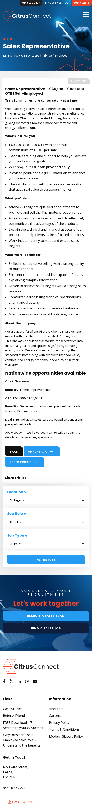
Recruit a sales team (46, 616)
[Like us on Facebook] (4, 681)
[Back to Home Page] (27, 15)
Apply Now (40, 451)
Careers (55, 715)
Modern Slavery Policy (66, 736)
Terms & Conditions (64, 729)
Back (14, 451)
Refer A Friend (14, 715)
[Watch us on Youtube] (35, 681)
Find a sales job (46, 628)
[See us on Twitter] (11, 681)
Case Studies (12, 709)
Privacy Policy (59, 722)
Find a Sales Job (56, 2)
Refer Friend (23, 462)
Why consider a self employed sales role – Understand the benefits (21, 740)
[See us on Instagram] (27, 681)
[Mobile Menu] (86, 14)
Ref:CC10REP (79, 81)
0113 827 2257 (31, 2)
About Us (56, 709)
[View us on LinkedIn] (19, 681)
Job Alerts (82, 2)
